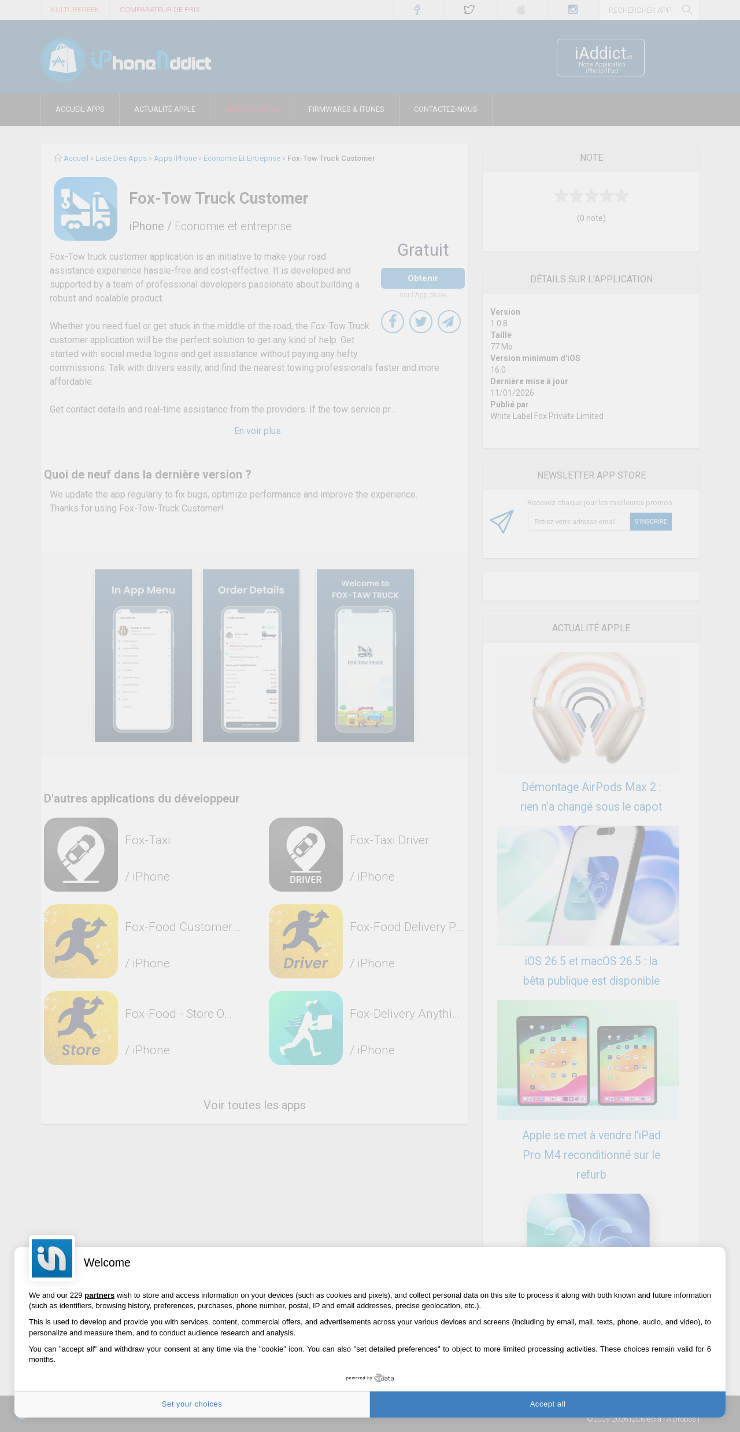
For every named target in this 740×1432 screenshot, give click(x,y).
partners (99, 1295)
